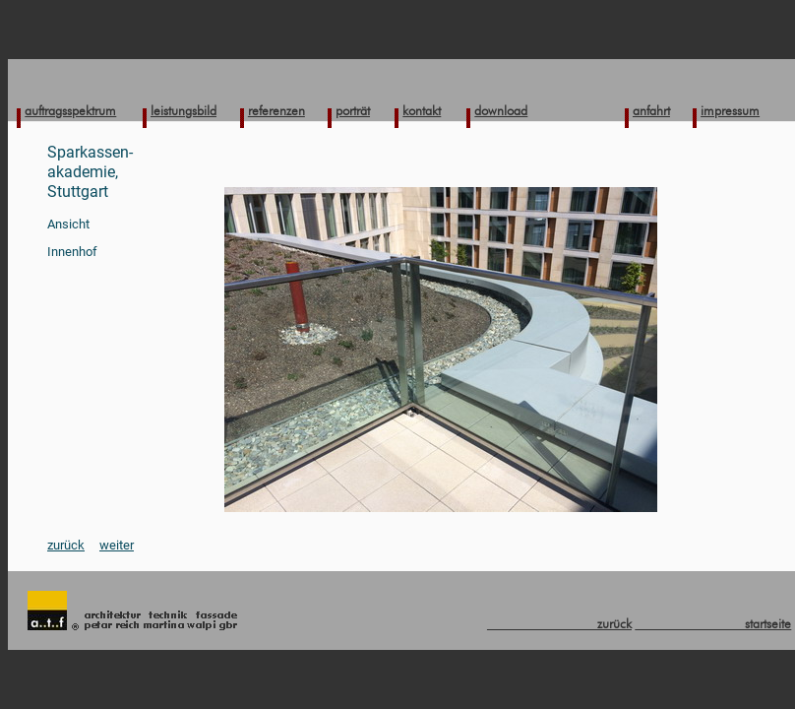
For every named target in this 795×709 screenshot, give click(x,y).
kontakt (421, 110)
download (500, 110)
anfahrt (651, 110)
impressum (730, 110)
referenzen (276, 110)
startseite (713, 623)
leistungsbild (183, 110)
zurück (66, 545)
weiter (116, 545)
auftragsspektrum (70, 110)
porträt (353, 110)
